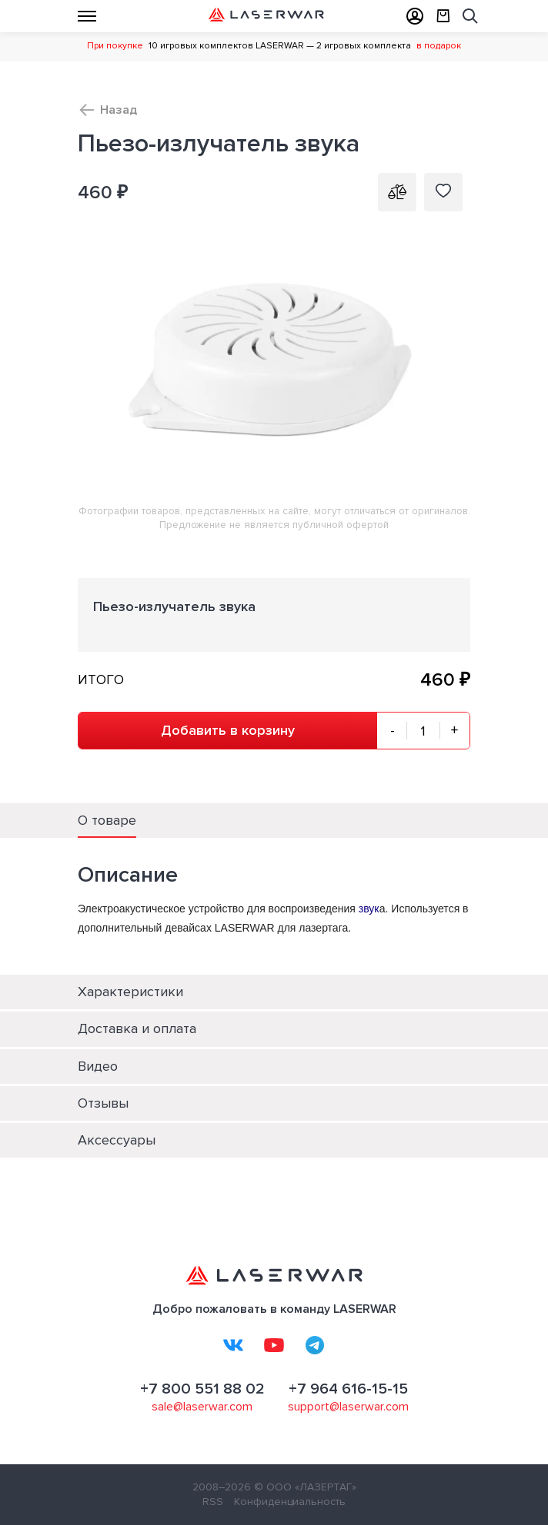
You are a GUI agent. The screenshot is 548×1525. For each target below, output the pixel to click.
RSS (212, 1501)
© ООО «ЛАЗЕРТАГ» (305, 1486)
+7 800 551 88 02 (202, 1389)
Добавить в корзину (228, 730)
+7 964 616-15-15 (348, 1389)
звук (369, 908)
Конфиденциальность (290, 1501)
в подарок (438, 45)
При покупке (115, 45)
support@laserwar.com (348, 1406)
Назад (118, 110)
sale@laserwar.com (202, 1406)
